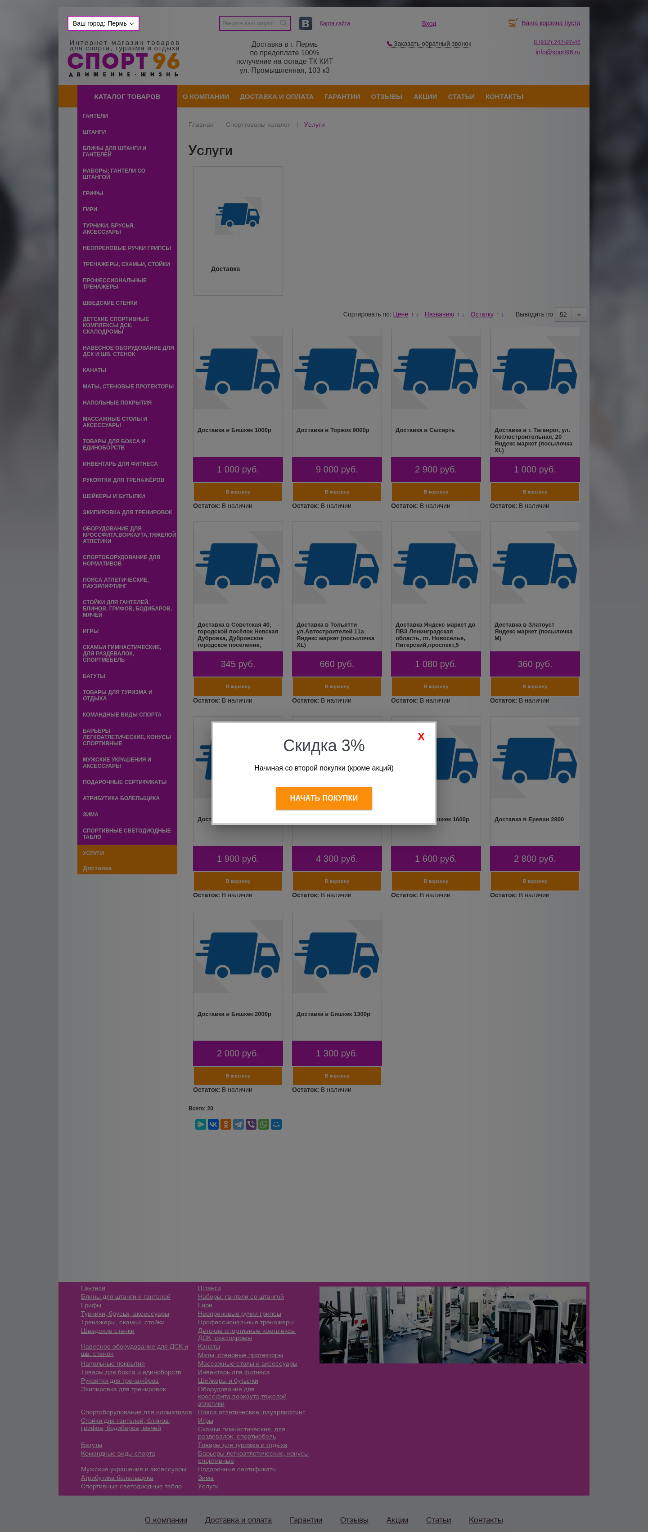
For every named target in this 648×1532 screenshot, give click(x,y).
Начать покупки (324, 798)
